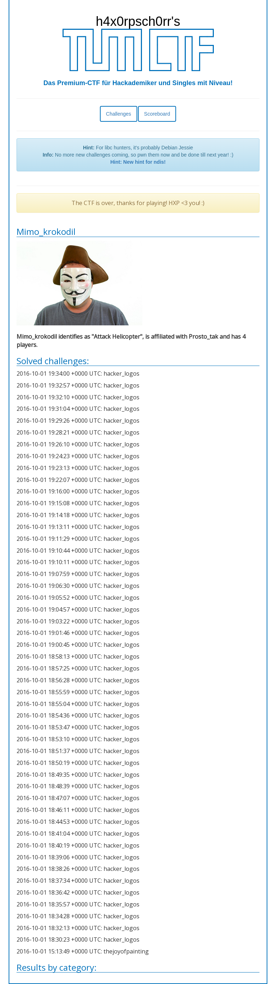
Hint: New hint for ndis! (138, 162)
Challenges (118, 114)
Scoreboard (157, 114)
